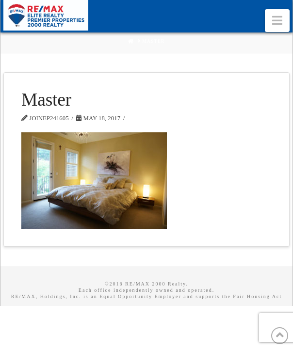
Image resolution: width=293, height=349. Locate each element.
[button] (277, 20)
